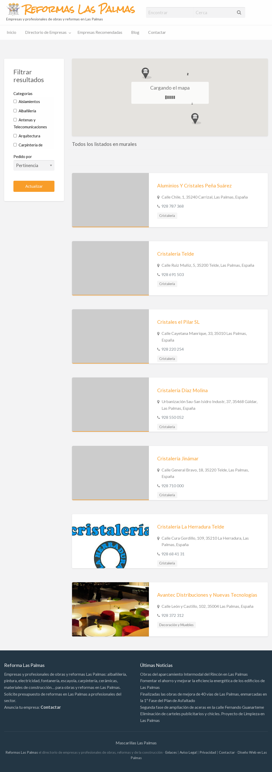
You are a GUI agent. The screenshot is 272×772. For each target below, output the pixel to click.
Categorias (23, 93)
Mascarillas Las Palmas (136, 742)
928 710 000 (172, 485)
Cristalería (167, 216)
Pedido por (33, 162)
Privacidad (207, 752)
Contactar (157, 32)
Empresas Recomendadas (99, 32)
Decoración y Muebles (176, 625)
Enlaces (171, 752)
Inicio (11, 32)
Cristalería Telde (175, 254)
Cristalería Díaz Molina (182, 390)
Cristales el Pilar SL (178, 322)
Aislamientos (26, 101)
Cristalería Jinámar (177, 458)
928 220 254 (172, 348)
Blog (135, 32)
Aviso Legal (188, 752)
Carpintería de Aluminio (28, 148)
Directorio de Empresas (46, 32)
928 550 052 (172, 417)
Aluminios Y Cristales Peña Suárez (194, 185)
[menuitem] (11, 33)
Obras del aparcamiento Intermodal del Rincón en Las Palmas (194, 674)
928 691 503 (172, 274)
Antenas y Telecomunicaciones (30, 123)
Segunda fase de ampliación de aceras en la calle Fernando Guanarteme (202, 707)
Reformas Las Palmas (21, 752)
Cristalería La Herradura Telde (190, 527)
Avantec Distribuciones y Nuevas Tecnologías (207, 595)
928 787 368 (172, 205)
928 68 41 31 (173, 553)
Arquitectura (26, 135)
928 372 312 (172, 615)
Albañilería (24, 110)
